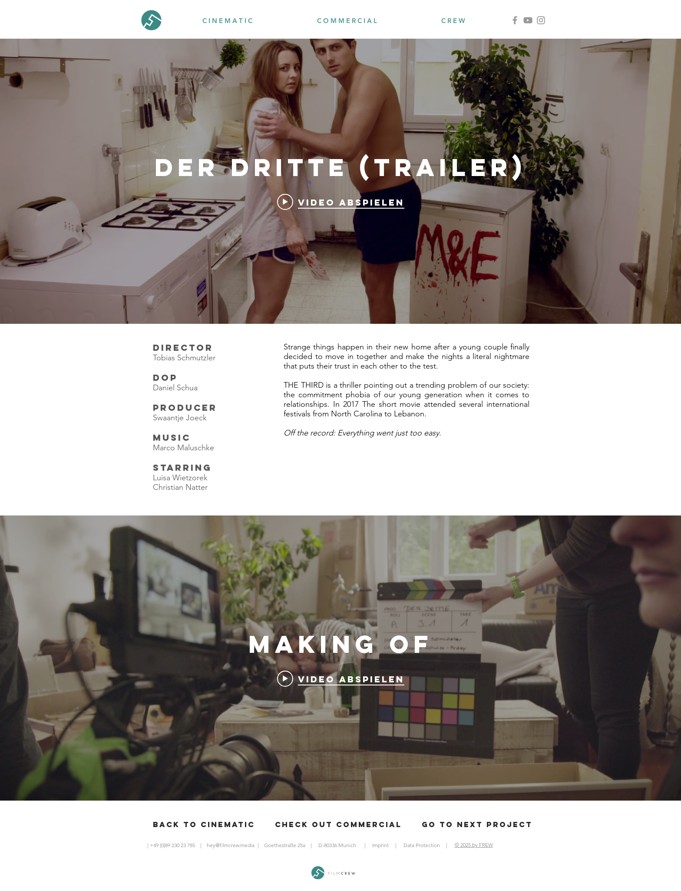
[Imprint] (380, 845)
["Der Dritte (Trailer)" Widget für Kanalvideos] (340, 181)
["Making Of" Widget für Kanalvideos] (340, 658)
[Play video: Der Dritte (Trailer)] (340, 202)
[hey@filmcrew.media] (230, 845)
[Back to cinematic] (204, 824)
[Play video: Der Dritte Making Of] (340, 679)
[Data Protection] (421, 845)
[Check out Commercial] (338, 824)
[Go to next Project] (477, 824)
